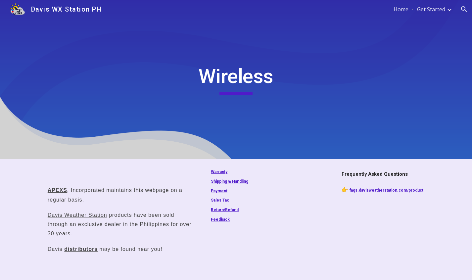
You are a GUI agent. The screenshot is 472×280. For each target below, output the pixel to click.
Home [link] (401, 9)
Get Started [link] (431, 9)
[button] (464, 9)
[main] (236, 79)
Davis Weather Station (77, 215)
